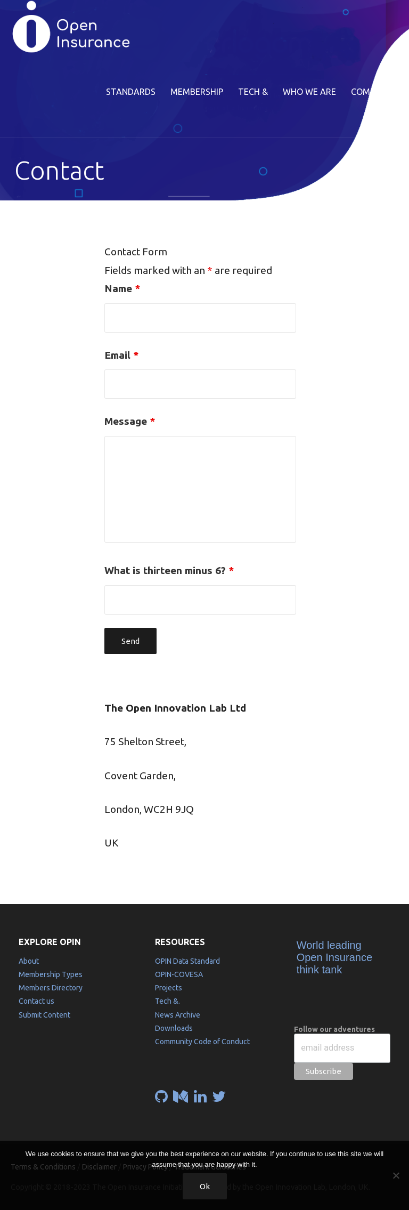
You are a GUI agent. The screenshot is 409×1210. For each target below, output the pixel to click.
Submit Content (44, 1015)
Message (129, 421)
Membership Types (51, 974)
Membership (196, 91)
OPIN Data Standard (187, 961)
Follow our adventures (334, 1029)
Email (121, 355)
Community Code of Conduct (202, 1041)
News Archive (177, 1015)
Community (377, 91)
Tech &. (167, 1001)
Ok (205, 1186)
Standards (131, 91)
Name (122, 288)
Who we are (309, 91)
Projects (168, 987)
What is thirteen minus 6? (169, 570)
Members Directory (51, 987)
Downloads (174, 1028)
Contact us (36, 1001)
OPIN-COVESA (179, 974)
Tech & (253, 91)
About (29, 961)
